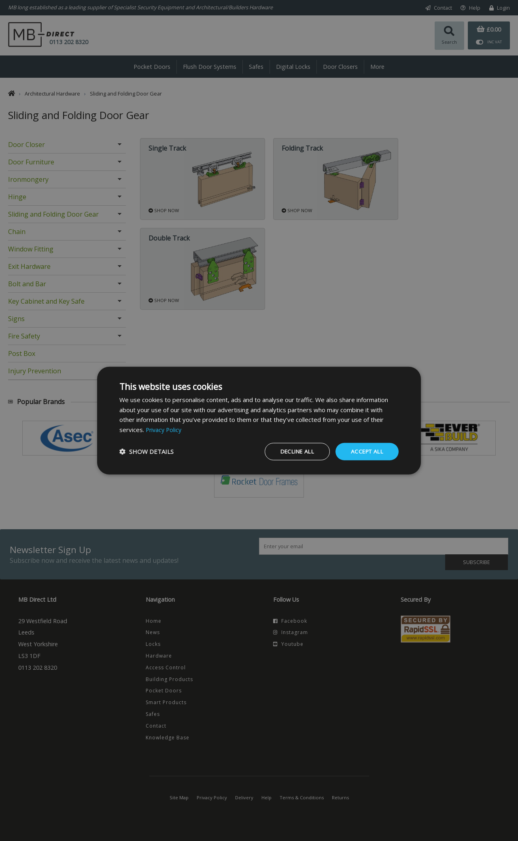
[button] (146, 451)
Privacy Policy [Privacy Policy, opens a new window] (165, 429)
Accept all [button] (365, 451)
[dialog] (259, 420)
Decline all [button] (293, 451)
